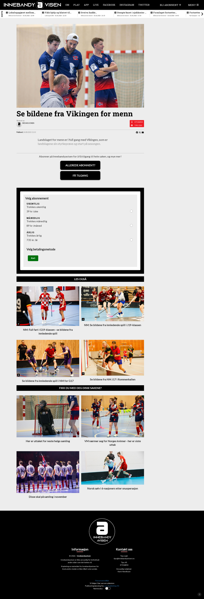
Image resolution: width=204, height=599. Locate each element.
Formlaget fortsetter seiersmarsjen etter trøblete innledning (164, 12)
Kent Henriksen (124, 571)
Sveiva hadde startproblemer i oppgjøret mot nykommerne (95, 12)
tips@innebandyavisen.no (124, 558)
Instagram (127, 4)
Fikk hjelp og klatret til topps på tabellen (57, 12)
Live (96, 4)
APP (86, 4)
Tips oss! (138, 125)
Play (76, 4)
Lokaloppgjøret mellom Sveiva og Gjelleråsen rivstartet (21, 12)
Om (67, 4)
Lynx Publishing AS (111, 586)
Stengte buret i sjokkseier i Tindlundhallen (131, 12)
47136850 (138, 122)
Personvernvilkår (102, 580)
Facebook (109, 4)
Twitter (143, 4)
